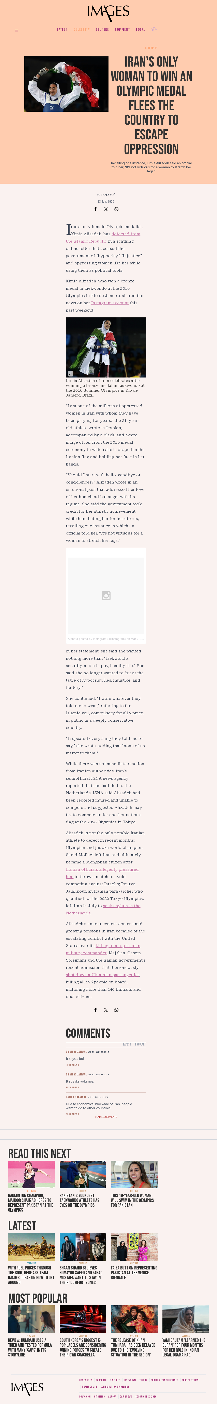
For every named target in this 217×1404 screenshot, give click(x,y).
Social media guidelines (164, 1380)
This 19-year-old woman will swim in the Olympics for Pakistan (132, 1200)
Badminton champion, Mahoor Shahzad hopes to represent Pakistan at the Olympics (30, 1203)
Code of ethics (190, 1380)
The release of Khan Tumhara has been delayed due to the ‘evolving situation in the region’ (133, 1347)
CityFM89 (99, 1396)
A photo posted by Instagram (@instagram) (97, 638)
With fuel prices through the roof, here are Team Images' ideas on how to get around (31, 1275)
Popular (140, 1045)
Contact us (85, 1380)
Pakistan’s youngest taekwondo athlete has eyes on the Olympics (79, 1200)
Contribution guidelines (115, 1386)
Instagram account (110, 302)
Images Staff (108, 194)
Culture (102, 29)
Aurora (112, 1396)
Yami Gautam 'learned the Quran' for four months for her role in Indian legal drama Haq (183, 1347)
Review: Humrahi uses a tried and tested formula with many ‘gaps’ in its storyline (30, 1347)
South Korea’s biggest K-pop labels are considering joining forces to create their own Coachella (83, 1347)
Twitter (115, 1380)
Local (140, 29)
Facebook (101, 1380)
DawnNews (126, 1396)
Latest (62, 29)
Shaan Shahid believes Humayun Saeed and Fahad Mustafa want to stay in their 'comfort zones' (81, 1275)
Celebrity (82, 29)
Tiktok (143, 1380)
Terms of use (89, 1386)
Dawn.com (85, 1396)
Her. (154, 29)
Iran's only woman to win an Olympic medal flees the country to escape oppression (151, 105)
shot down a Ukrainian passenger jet (102, 974)
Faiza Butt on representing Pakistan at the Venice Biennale (134, 1273)
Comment (122, 29)
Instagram (130, 1380)
